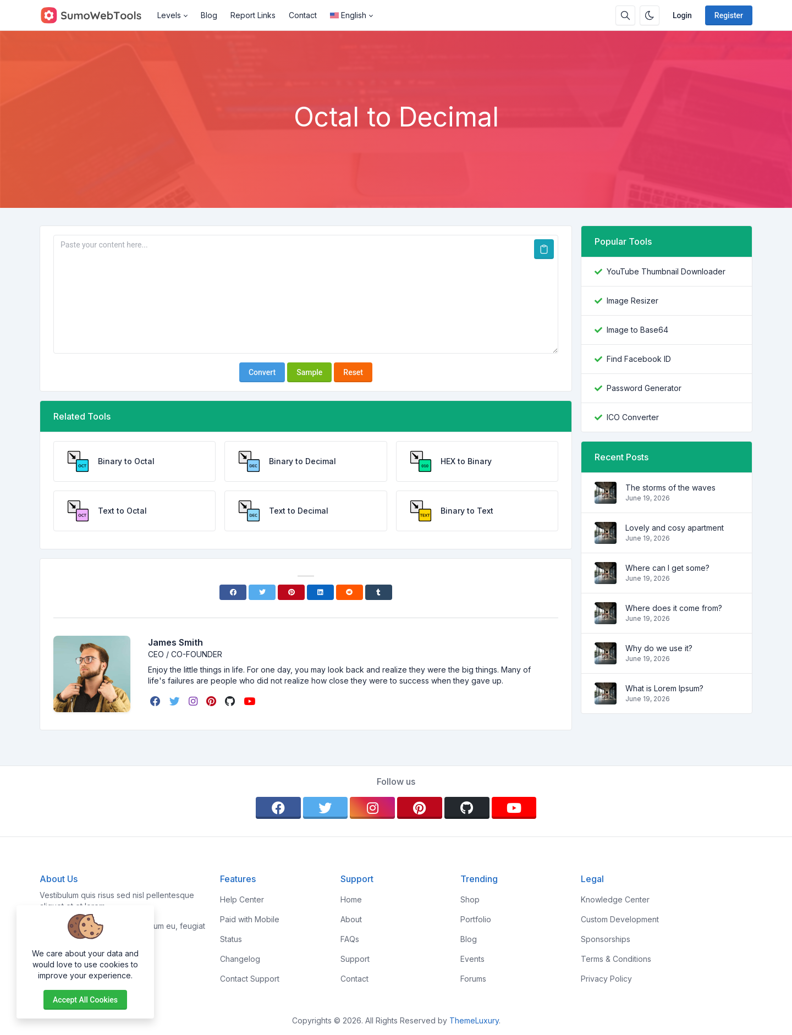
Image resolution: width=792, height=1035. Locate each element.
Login (682, 15)
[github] (231, 701)
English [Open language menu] (348, 15)
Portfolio (475, 919)
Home (351, 899)
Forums (473, 978)
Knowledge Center (615, 899)
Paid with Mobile (249, 919)
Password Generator (644, 388)
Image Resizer (632, 300)
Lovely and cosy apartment (674, 527)
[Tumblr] (378, 592)
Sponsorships (605, 939)
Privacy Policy (606, 978)
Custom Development (620, 919)
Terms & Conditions (616, 959)
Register (728, 15)
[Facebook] (232, 592)
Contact (303, 15)
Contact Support (249, 978)
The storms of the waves (670, 487)
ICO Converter (633, 417)
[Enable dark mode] (649, 15)
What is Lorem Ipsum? (664, 688)
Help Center (242, 899)
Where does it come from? (673, 608)
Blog (209, 15)
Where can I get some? (667, 567)
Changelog (240, 959)
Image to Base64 (637, 329)
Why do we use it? (658, 648)
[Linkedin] (320, 592)
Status (231, 939)
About (351, 919)
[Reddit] (349, 592)
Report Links (253, 15)
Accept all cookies (85, 999)
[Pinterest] (291, 592)
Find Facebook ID (639, 359)
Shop (470, 899)
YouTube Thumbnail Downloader (666, 271)
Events (472, 959)
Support (355, 959)
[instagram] (194, 701)
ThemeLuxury (474, 1020)
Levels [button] (169, 15)
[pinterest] (212, 701)
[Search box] (625, 15)
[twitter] (175, 701)
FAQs (349, 939)
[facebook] (156, 701)
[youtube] (250, 701)
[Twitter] (262, 592)
